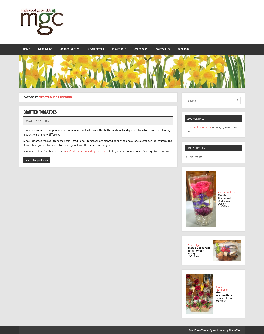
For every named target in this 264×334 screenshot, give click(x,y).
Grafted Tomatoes (40, 112)
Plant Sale (119, 49)
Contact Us (163, 49)
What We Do (45, 49)
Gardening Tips (69, 49)
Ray (47, 120)
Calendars (141, 49)
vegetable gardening (37, 159)
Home (26, 49)
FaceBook (183, 49)
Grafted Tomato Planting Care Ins (85, 151)
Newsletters (96, 49)
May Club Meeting (201, 127)
